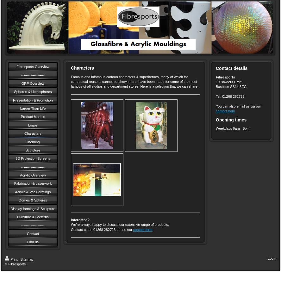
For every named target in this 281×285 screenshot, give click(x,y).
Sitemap (27, 259)
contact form (143, 230)
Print (11, 259)
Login (272, 258)
